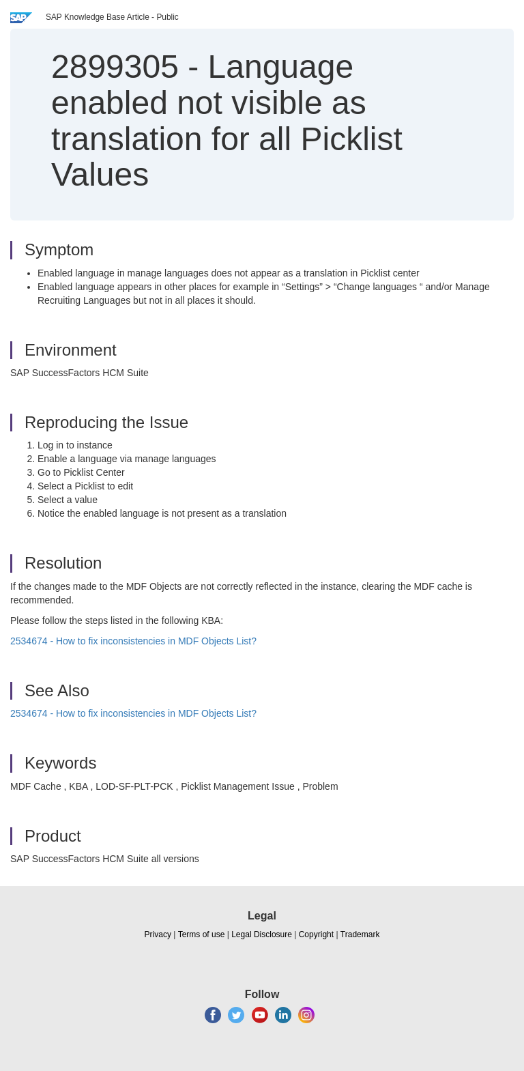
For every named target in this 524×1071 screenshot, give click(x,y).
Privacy (158, 934)
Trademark (360, 934)
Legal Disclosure (261, 934)
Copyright (316, 934)
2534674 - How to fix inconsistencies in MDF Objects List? (133, 641)
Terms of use (201, 934)
